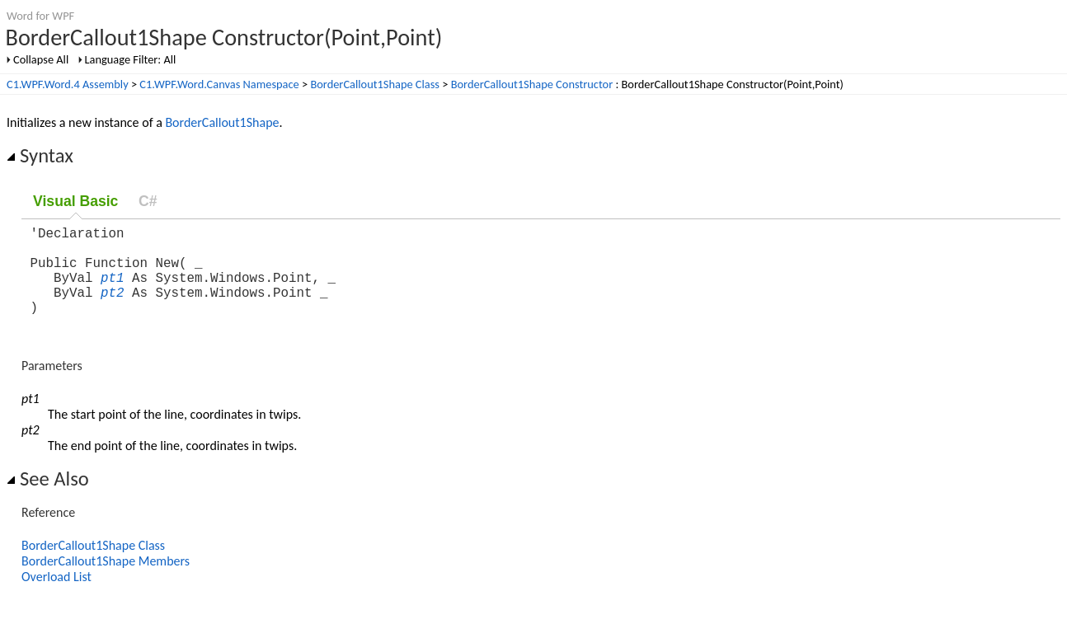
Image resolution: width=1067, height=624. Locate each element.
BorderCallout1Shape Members (105, 581)
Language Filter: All (130, 59)
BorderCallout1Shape (222, 122)
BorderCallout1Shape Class (374, 84)
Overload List (56, 596)
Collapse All (40, 59)
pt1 (113, 290)
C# (148, 201)
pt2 (113, 308)
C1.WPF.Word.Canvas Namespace (218, 84)
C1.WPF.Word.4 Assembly (68, 84)
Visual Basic (75, 201)
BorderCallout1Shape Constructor (532, 84)
